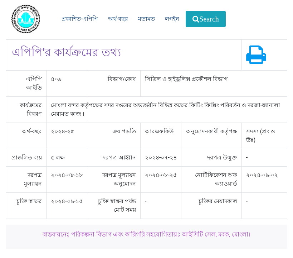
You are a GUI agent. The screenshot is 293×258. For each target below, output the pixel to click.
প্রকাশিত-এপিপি (80, 18)
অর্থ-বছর (118, 18)
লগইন (172, 18)
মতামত (146, 18)
